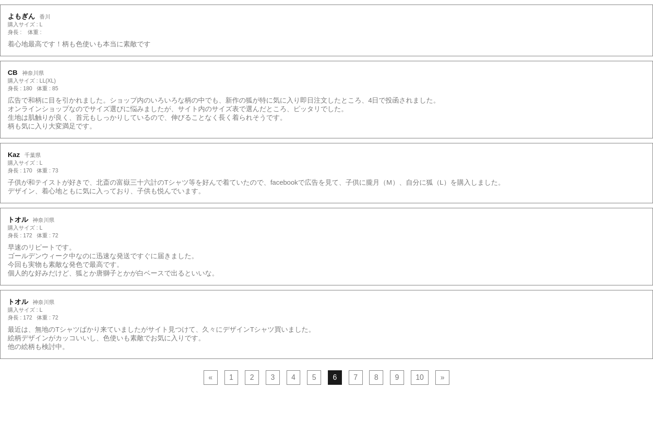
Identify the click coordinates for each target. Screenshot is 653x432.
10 (420, 377)
